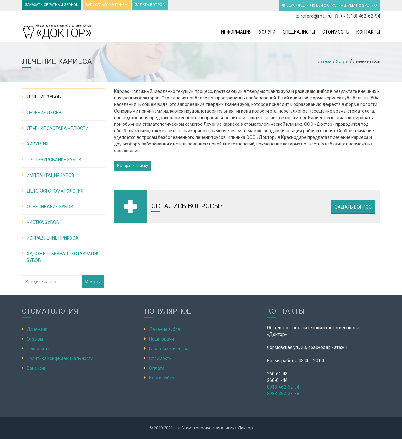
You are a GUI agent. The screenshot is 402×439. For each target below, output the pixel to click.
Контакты (368, 31)
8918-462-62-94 (283, 386)
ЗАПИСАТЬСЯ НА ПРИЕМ (107, 5)
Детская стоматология (55, 190)
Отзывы (35, 338)
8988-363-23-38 (283, 393)
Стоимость (335, 31)
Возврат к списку (132, 165)
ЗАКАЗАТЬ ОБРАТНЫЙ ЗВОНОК (51, 5)
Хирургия (37, 143)
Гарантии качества (168, 348)
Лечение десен (44, 112)
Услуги (267, 31)
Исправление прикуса (53, 238)
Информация (236, 31)
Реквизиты (38, 348)
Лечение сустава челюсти (58, 128)
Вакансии (36, 368)
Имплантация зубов (50, 175)
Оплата (157, 368)
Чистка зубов (43, 222)
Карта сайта (161, 377)
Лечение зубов (44, 96)
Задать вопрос (353, 206)
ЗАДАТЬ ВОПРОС (150, 5)
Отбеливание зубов (50, 206)
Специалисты (299, 31)
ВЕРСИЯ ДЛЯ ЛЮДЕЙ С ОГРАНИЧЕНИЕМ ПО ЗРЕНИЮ (329, 5)
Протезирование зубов (54, 159)
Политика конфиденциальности (60, 358)
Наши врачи (161, 338)
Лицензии (37, 329)
